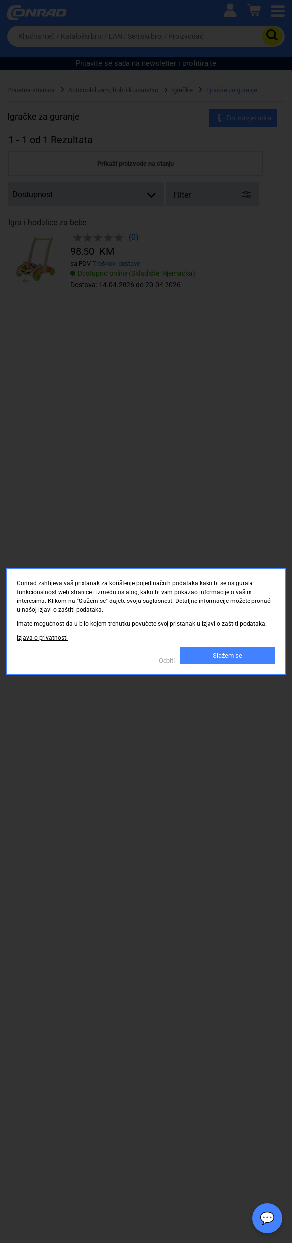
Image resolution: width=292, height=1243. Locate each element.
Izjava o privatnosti (42, 637)
